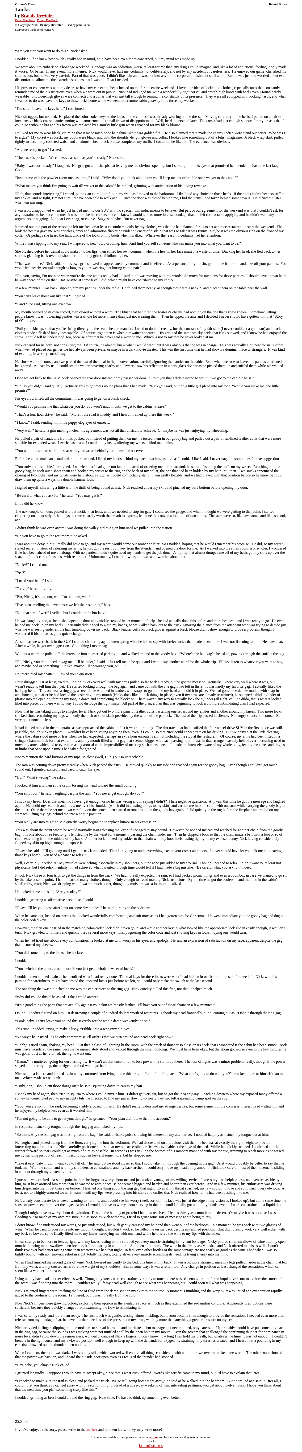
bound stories (151, 1445)
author (91, 1429)
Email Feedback (25, 20)
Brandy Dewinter (37, 15)
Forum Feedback (47, 20)
